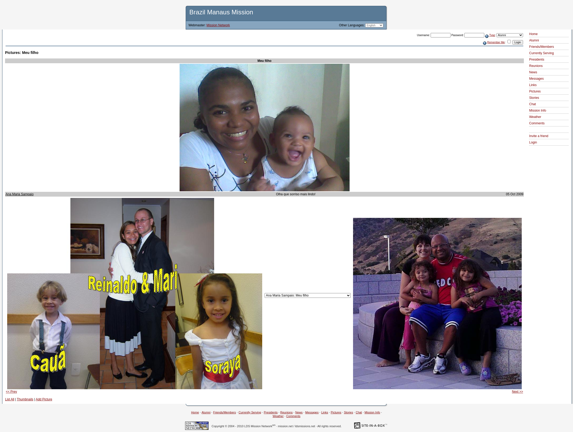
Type (492, 35)
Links (533, 85)
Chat (532, 104)
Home (533, 34)
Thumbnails (25, 399)
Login (533, 142)
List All (9, 399)
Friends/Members (541, 47)
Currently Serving (541, 53)
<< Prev (11, 391)
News (533, 72)
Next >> (517, 391)
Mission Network (218, 25)
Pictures (535, 91)
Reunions (536, 66)
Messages (536, 79)
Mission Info (537, 110)
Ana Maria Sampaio (19, 194)
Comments (537, 123)
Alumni (534, 40)
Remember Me (496, 42)
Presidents (536, 59)
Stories (534, 98)
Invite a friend (538, 136)
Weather (535, 117)
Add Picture (44, 399)
